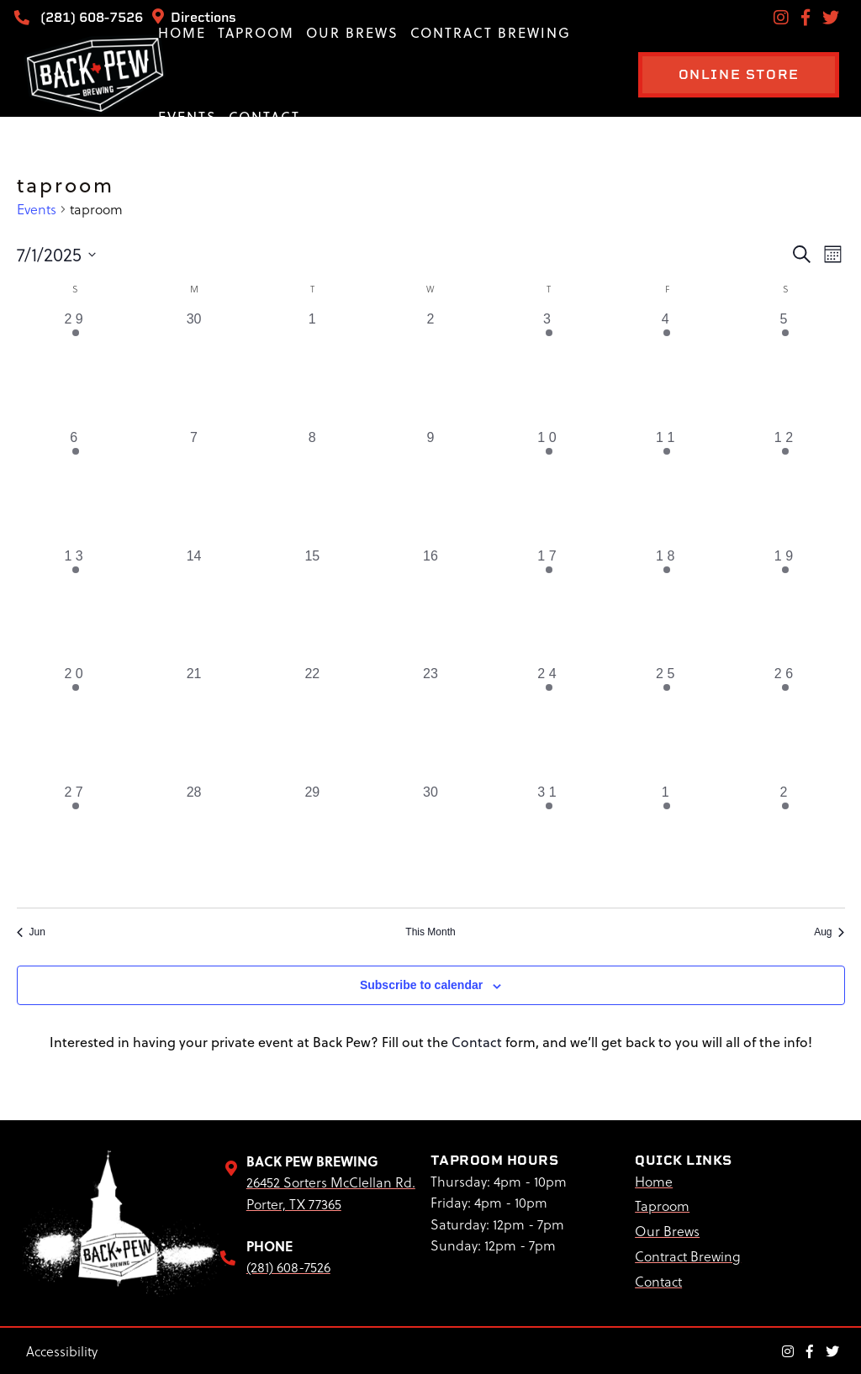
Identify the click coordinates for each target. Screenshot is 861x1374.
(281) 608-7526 (82, 17)
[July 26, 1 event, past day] (785, 723)
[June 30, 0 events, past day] (194, 368)
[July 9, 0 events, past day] (431, 487)
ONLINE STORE (726, 74)
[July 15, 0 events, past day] (312, 605)
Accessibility (62, 1350)
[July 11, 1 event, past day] (667, 487)
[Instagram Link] (788, 1348)
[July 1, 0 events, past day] (312, 368)
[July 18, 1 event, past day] (667, 605)
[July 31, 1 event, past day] (548, 841)
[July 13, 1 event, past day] (76, 605)
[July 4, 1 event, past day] (667, 368)
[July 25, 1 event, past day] (667, 723)
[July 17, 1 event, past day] (548, 605)
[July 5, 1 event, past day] (785, 368)
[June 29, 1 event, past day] (76, 368)
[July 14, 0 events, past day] (194, 605)
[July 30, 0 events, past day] (431, 841)
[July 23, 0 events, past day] (431, 723)
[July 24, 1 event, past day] (548, 723)
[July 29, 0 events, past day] (312, 841)
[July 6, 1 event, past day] (76, 487)
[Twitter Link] (832, 1348)
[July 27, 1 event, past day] (76, 841)
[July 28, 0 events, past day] (194, 841)
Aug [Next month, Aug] (829, 932)
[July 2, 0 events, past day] (431, 368)
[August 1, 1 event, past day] (667, 841)
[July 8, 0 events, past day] (312, 487)
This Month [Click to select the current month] (430, 932)
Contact (264, 116)
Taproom (256, 32)
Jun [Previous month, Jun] (31, 932)
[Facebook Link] (809, 1348)
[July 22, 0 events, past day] (312, 723)
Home (182, 32)
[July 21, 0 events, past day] (194, 723)
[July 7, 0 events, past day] (194, 487)
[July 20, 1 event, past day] (76, 723)
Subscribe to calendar (421, 985)
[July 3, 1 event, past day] (548, 368)
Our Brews (352, 32)
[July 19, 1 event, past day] (785, 605)
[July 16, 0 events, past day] (431, 605)
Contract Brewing (490, 32)
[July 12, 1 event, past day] (785, 487)
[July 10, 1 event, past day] (548, 487)
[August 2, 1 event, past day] (785, 841)
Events (187, 116)
